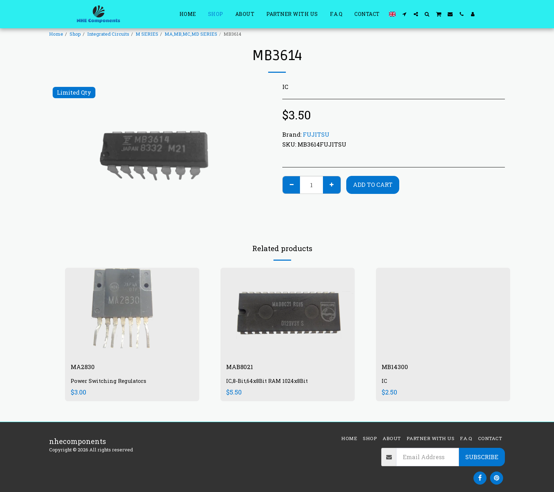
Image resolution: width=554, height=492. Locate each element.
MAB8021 (241, 367)
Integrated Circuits (108, 34)
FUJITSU (316, 134)
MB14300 (397, 367)
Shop (75, 34)
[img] (132, 312)
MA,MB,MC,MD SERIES (191, 34)
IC (384, 382)
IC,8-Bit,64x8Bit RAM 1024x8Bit (270, 382)
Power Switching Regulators (111, 382)
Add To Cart (373, 184)
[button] (404, 14)
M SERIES (147, 34)
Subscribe (481, 457)
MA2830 (84, 367)
